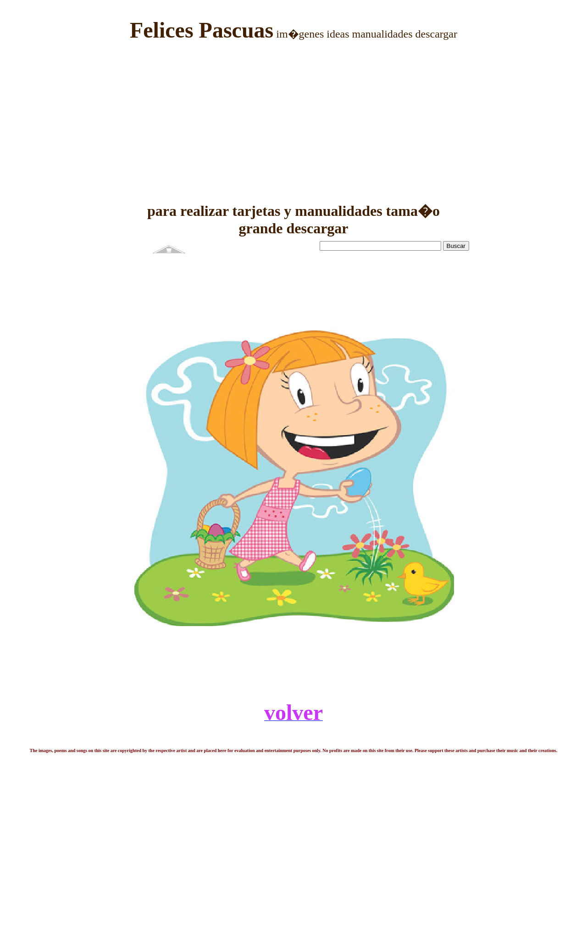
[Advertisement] (293, 115)
